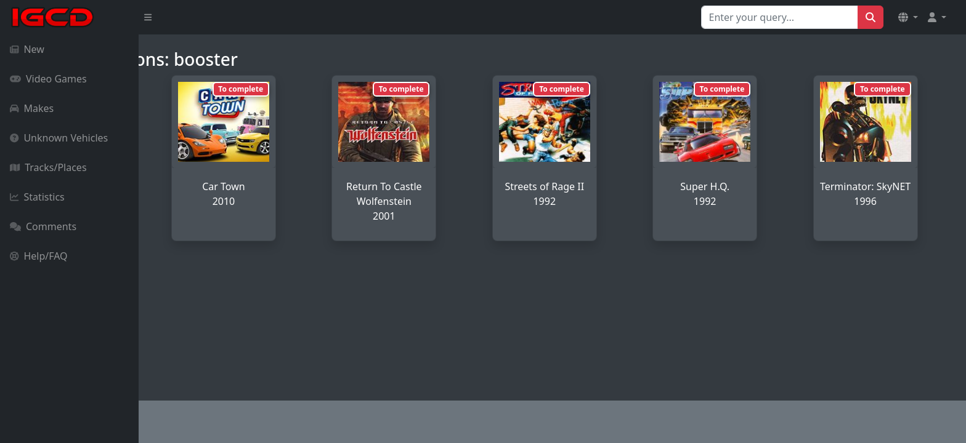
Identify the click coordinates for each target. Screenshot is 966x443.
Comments (43, 226)
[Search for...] (779, 17)
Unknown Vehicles (59, 138)
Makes (32, 108)
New (27, 49)
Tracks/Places (48, 167)
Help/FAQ (39, 256)
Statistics (37, 197)
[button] (908, 17)
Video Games (48, 79)
